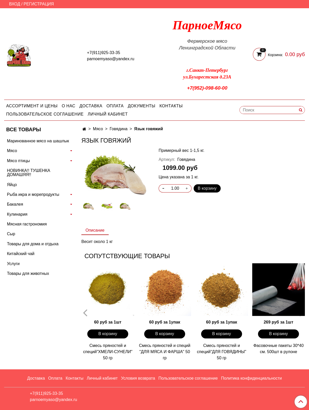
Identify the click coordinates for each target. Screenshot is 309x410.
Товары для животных (28, 273)
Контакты (171, 106)
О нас (68, 106)
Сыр (11, 234)
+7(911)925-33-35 (103, 52)
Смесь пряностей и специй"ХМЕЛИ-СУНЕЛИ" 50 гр (107, 351)
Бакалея (15, 204)
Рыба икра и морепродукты (33, 194)
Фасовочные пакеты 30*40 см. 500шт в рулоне (278, 348)
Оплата (115, 106)
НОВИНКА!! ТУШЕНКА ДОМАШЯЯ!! (28, 172)
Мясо (98, 129)
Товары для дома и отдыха (32, 244)
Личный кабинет (108, 114)
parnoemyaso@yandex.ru (110, 59)
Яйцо (12, 184)
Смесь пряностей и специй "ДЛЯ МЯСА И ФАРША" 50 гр (164, 351)
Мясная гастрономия (27, 224)
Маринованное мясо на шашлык (38, 141)
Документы (141, 106)
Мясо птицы (18, 161)
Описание (95, 230)
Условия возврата (138, 378)
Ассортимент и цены (32, 106)
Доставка (91, 106)
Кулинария (17, 214)
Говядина (118, 129)
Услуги (13, 263)
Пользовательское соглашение (45, 114)
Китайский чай (21, 253)
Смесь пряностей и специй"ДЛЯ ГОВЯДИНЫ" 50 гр (221, 351)
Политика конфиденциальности (251, 378)
